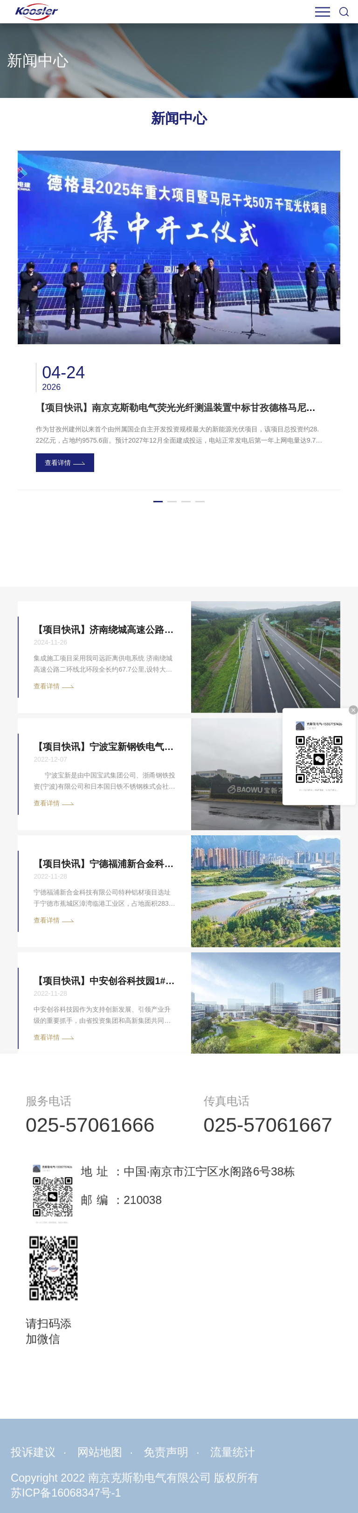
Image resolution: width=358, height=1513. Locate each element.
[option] (179, 320)
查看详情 (58, 462)
